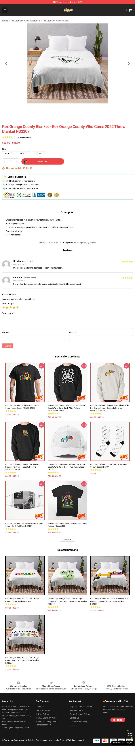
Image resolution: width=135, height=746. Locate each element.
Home (5, 20)
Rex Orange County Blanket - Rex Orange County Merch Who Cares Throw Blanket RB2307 (22, 660)
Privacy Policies (42, 714)
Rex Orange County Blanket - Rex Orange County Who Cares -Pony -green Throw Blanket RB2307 (67, 601)
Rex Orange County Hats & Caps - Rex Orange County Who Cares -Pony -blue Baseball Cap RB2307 (67, 467)
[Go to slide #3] (81, 109)
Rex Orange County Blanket (56, 20)
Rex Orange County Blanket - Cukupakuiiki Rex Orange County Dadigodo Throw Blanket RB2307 (109, 601)
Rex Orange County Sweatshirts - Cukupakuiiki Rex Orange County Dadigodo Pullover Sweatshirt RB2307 (109, 408)
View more (67, 539)
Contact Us (74, 718)
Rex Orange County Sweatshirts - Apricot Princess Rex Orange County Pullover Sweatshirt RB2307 (22, 467)
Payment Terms (76, 710)
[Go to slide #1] (53, 109)
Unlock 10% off (130, 734)
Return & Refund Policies (80, 714)
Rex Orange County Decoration (25, 20)
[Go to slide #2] (67, 109)
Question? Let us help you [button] (122, 743)
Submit (8, 346)
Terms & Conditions (44, 710)
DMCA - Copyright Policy (46, 718)
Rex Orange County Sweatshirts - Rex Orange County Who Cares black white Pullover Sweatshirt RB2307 (66, 408)
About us (40, 707)
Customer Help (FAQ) (78, 722)
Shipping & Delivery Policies (81, 707)
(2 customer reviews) (22, 137)
